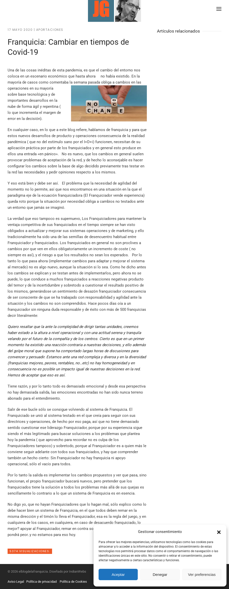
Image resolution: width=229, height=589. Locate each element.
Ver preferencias (202, 574)
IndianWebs (77, 571)
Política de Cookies (73, 581)
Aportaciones (49, 30)
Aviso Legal (16, 581)
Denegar (160, 574)
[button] (218, 531)
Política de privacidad (41, 581)
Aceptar (118, 574)
